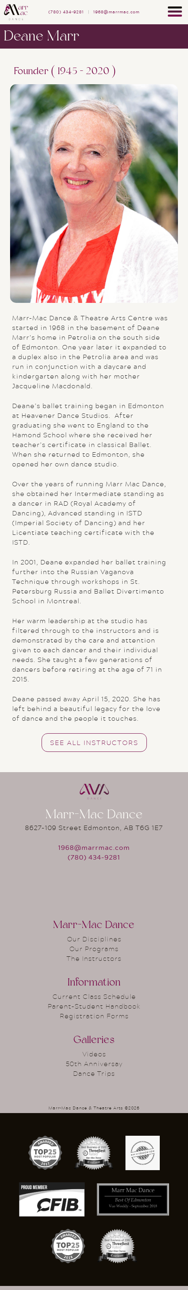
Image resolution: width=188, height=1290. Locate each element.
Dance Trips (94, 1073)
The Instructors (94, 958)
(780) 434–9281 (66, 12)
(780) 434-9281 (94, 857)
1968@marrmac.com (116, 12)
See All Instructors (94, 742)
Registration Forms (94, 1016)
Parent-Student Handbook (94, 1006)
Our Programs (94, 948)
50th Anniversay (94, 1063)
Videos (94, 1054)
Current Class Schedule (94, 996)
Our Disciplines (94, 939)
